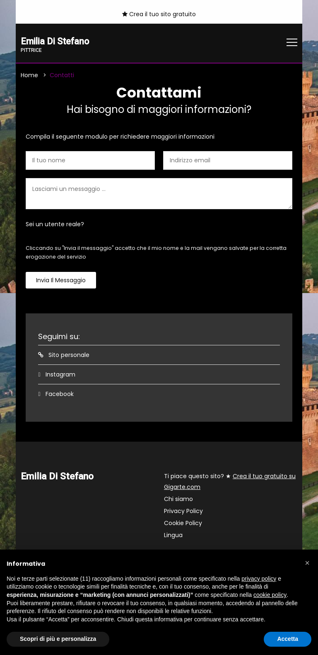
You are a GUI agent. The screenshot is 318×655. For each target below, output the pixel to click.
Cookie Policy (183, 523)
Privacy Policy (183, 511)
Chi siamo (178, 499)
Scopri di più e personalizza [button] (58, 638)
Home (29, 75)
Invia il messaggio (61, 280)
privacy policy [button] (258, 578)
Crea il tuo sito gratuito (159, 14)
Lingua (173, 535)
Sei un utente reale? (55, 224)
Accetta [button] (287, 638)
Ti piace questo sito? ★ (230, 481)
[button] (307, 562)
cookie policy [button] (270, 594)
